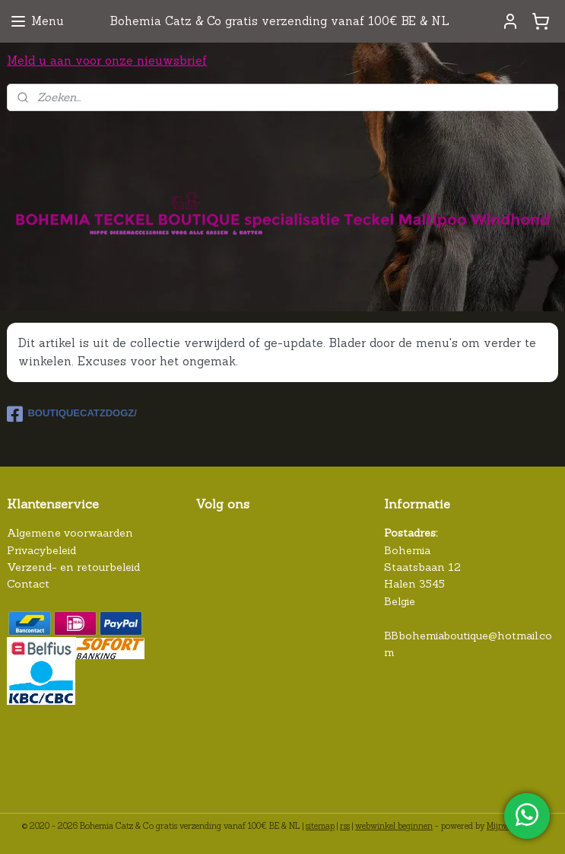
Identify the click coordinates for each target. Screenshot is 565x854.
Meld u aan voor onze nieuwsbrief (107, 60)
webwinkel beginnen (394, 826)
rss (345, 826)
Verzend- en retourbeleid (73, 567)
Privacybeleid (41, 550)
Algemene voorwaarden (70, 533)
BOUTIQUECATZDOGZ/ (71, 414)
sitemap (320, 826)
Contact (28, 584)
